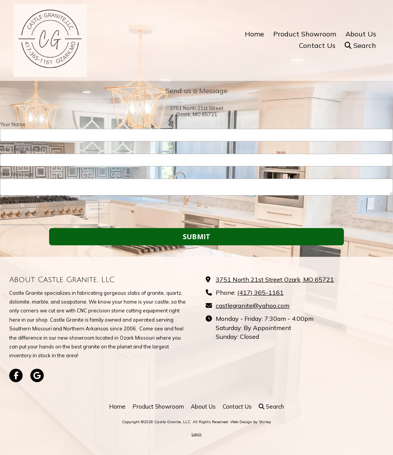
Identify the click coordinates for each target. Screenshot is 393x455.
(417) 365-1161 (260, 292)
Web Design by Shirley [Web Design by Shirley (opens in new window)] (250, 421)
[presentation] (49, 212)
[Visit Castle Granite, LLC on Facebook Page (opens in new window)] (16, 375)
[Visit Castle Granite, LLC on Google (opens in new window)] (37, 375)
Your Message (16, 174)
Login (196, 434)
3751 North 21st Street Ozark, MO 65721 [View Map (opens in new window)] (275, 279)
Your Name (12, 124)
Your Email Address (22, 149)
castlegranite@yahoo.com (252, 305)
